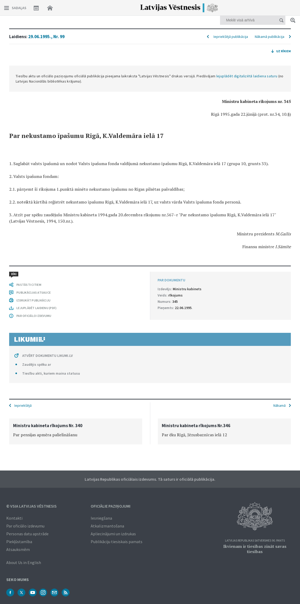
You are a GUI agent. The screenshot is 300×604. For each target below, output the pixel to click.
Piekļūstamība (19, 541)
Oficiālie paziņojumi (110, 506)
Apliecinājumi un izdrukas (113, 533)
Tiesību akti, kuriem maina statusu (51, 373)
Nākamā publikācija (269, 36)
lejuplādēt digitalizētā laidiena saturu (247, 76)
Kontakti (14, 518)
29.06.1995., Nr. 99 (46, 36)
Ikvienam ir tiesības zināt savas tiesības (254, 549)
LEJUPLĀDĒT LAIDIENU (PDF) (36, 308)
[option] (75, 431)
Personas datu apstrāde (27, 533)
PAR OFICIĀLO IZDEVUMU (33, 316)
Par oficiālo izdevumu (25, 525)
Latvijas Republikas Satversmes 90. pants (255, 540)
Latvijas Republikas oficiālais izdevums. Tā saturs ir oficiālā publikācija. (150, 479)
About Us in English (23, 562)
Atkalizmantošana (107, 525)
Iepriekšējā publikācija (231, 36)
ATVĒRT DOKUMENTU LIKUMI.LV (47, 355)
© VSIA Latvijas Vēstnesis (31, 506)
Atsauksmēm (18, 549)
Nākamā (279, 405)
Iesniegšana (101, 518)
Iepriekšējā (23, 405)
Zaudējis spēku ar (36, 364)
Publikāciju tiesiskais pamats (116, 541)
